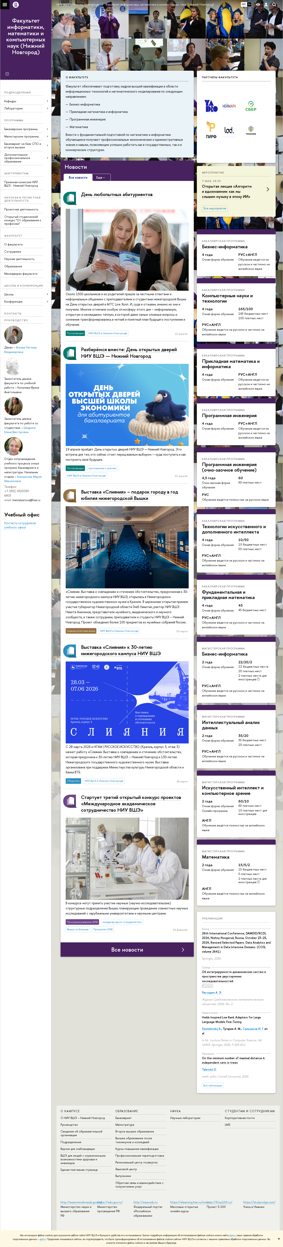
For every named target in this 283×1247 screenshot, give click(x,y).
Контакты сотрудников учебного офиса (20, 525)
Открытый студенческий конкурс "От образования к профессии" (22, 220)
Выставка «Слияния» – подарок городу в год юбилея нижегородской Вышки (129, 494)
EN (249, 4)
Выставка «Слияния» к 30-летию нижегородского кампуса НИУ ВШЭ (121, 650)
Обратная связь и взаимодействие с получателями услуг (139, 1184)
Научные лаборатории (185, 1118)
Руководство (69, 1125)
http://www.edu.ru (146, 1202)
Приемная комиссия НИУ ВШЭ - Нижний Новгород (21, 183)
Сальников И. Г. (253, 1029)
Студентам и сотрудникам (250, 1111)
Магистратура (124, 1125)
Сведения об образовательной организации (81, 1133)
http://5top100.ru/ (219, 1202)
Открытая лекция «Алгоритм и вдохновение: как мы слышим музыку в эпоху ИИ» (227, 191)
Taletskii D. (209, 1069)
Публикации (212, 918)
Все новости (127, 949)
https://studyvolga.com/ (259, 1202)
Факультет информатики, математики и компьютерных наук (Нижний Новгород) (25, 36)
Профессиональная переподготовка (139, 1155)
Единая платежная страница (79, 1170)
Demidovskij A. (211, 1029)
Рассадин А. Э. (212, 992)
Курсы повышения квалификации (137, 1149)
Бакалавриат (123, 1118)
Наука (175, 1111)
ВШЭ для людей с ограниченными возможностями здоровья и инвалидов (83, 1159)
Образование (13, 266)
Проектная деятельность (21, 209)
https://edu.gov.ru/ (110, 1202)
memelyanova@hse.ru (26, 500)
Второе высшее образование (134, 1131)
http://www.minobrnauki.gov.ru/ (81, 1202)
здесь (232, 1235)
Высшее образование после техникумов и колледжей (133, 1140)
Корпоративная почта (240, 1118)
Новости (76, 167)
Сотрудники (12, 251)
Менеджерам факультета (20, 274)
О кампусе (70, 1111)
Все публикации (212, 1085)
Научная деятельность (19, 259)
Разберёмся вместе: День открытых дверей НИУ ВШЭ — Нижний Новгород (129, 352)
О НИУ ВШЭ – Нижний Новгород (83, 1118)
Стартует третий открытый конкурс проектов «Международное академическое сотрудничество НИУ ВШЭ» (131, 803)
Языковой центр (126, 1169)
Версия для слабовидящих (78, 1149)
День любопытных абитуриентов (117, 194)
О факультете (13, 244)
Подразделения (71, 1142)
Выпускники (123, 1176)
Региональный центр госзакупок (136, 1162)
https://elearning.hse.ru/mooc (190, 1202)
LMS (227, 1125)
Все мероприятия (215, 208)
